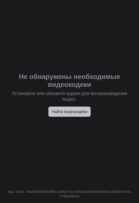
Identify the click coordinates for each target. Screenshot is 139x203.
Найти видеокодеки (70, 111)
